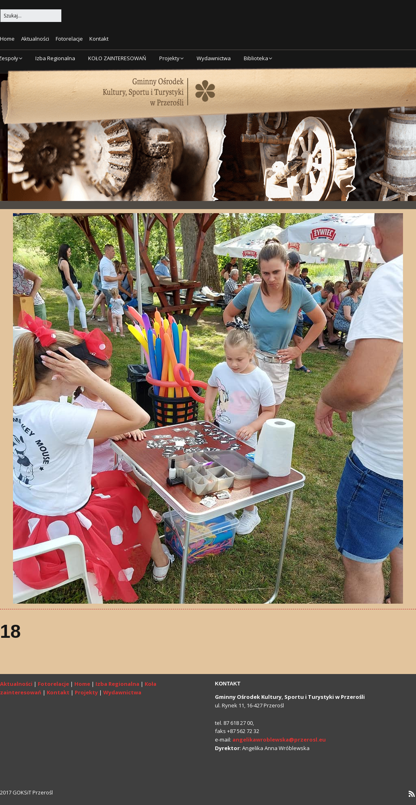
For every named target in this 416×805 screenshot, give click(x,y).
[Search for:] (31, 15)
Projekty (169, 58)
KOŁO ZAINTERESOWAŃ (117, 58)
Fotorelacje (69, 38)
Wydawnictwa (214, 58)
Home (7, 38)
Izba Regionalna (55, 58)
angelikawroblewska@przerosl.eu (279, 739)
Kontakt (98, 38)
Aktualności (35, 38)
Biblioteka (256, 58)
